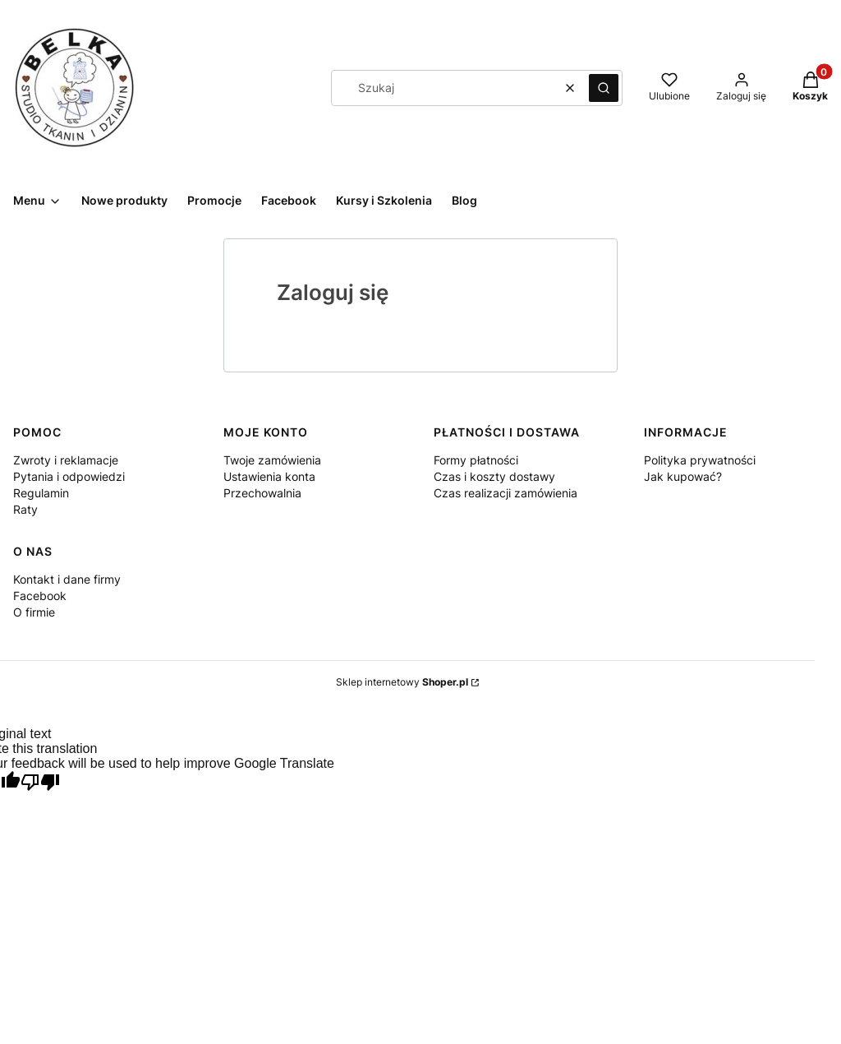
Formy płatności (476, 460)
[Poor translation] (40, 783)
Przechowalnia (262, 493)
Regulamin (41, 493)
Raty (25, 509)
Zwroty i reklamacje (65, 460)
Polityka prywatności (700, 460)
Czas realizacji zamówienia (505, 493)
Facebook (40, 596)
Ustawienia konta (269, 476)
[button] (603, 88)
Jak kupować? (683, 476)
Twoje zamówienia (272, 460)
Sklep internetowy (402, 682)
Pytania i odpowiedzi (69, 476)
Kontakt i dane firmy (67, 579)
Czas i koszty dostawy (494, 476)
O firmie (34, 612)
